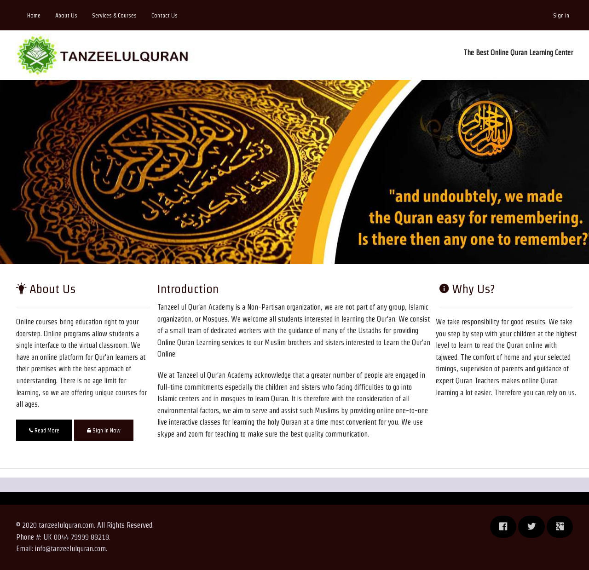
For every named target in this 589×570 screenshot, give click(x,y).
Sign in (561, 15)
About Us (66, 15)
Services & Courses (114, 15)
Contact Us (164, 15)
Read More (44, 430)
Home (33, 15)
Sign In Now (104, 430)
